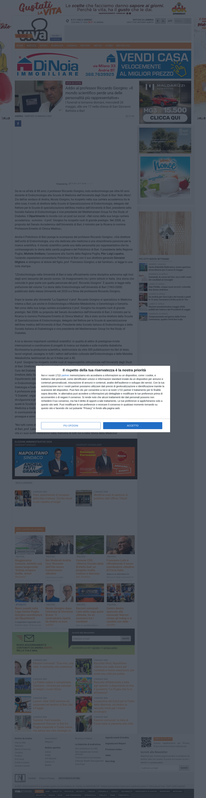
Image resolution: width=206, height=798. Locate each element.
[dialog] (103, 399)
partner (65, 375)
